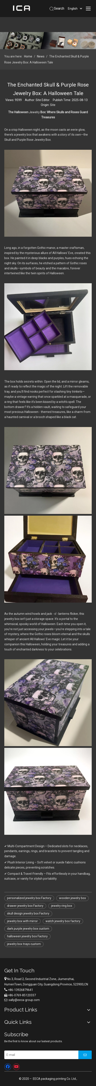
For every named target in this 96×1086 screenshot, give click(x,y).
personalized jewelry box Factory (29, 898)
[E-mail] (40, 1055)
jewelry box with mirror (22, 921)
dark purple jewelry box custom (28, 928)
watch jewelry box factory (63, 921)
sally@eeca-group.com (24, 1000)
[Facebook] (7, 1066)
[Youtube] (16, 1066)
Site (52, 105)
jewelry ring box (61, 905)
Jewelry (34, 112)
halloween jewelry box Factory (27, 936)
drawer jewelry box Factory (25, 905)
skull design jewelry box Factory (28, 913)
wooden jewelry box (72, 898)
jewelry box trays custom (24, 944)
